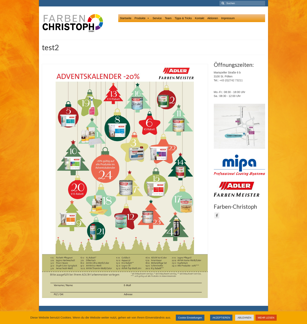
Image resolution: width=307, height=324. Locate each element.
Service (157, 18)
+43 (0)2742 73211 (231, 80)
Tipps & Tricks (183, 18)
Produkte (142, 18)
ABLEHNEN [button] (244, 317)
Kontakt (199, 18)
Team (168, 18)
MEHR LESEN (266, 317)
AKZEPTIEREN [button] (221, 317)
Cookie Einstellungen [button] (190, 317)
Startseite (125, 18)
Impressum (228, 18)
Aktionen (212, 18)
